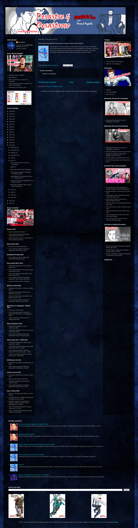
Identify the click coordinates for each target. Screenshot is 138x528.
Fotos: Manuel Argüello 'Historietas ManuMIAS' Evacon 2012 (19, 235)
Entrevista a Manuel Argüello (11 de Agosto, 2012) (33, 424)
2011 (10, 203)
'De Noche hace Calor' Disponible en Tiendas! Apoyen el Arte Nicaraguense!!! (118, 188)
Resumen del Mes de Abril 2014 (18, 379)
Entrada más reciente (47, 82)
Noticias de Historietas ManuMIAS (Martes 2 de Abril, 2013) (116, 154)
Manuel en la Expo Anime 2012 (18, 246)
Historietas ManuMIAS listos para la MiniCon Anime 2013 (19, 293)
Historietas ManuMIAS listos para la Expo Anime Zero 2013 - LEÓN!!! (21, 347)
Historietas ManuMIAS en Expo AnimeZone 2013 (18, 327)
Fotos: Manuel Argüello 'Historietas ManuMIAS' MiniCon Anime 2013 (19, 300)
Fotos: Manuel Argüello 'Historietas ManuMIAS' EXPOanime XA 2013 (19, 367)
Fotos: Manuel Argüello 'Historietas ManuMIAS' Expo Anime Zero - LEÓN (20, 351)
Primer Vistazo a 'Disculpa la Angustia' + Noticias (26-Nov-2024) (118, 250)
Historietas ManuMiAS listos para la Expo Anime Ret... (20, 185)
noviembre (14, 150)
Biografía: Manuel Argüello (16, 75)
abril (12, 192)
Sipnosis (12, 167)
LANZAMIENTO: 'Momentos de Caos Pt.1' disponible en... (21, 177)
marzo (13, 195)
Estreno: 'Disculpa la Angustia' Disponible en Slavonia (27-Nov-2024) (118, 254)
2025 (10, 114)
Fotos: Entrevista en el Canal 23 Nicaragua (31, 454)
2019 (10, 129)
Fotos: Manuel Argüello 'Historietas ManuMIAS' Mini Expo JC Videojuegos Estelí (20, 313)
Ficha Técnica (110, 94)
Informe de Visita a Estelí (16, 310)
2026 (10, 111)
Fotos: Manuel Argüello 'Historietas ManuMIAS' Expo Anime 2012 (19, 249)
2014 (10, 142)
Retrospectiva (13, 77)
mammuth (98, 522)
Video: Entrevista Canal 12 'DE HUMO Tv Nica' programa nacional (21, 238)
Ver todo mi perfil (21, 48)
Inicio (71, 82)
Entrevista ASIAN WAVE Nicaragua (20, 169)
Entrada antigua (93, 82)
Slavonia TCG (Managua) (113, 64)
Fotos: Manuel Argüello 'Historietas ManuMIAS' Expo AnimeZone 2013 (19, 334)
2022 (10, 121)
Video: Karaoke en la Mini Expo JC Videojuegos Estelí (19, 318)
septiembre (14, 155)
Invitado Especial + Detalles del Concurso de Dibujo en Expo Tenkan (21, 398)
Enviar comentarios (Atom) (54, 86)
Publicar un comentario (49, 74)
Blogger (116, 522)
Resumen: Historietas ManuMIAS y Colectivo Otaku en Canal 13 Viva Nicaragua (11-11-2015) (19, 403)
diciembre (14, 147)
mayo (12, 189)
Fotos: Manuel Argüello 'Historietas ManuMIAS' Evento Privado (19, 258)
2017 (10, 134)
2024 (10, 116)
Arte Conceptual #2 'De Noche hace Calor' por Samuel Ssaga (116, 219)
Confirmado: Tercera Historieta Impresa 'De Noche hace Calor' (117, 196)
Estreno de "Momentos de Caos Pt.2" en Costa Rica (34, 475)
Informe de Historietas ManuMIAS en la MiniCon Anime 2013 (20, 296)
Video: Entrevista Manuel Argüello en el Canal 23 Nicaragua (20, 84)
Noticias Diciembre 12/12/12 (17, 232)
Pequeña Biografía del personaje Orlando (118, 151)
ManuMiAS (21, 42)
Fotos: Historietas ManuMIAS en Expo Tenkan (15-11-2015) (20, 407)
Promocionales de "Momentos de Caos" (118, 158)
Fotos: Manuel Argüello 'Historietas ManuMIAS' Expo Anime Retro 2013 (19, 278)
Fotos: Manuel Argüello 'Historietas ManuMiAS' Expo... (20, 173)
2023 (10, 119)
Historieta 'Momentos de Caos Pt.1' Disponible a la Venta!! (116, 121)
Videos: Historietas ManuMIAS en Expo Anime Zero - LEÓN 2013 (20, 355)
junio (12, 160)
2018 (10, 132)
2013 (10, 145)
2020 (10, 127)
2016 (10, 137)
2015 (10, 140)
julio (12, 158)
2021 (10, 124)
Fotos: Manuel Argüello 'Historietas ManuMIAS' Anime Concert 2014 (19, 385)
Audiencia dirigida (111, 92)
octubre (13, 152)
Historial (21, 464)
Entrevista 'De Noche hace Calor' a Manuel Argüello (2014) (116, 200)
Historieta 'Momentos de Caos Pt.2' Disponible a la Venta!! (116, 148)
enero (12, 197)
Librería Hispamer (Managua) (114, 61)
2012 (10, 200)
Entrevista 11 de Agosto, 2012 (17, 87)
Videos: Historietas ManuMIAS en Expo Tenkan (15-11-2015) (20, 411)
